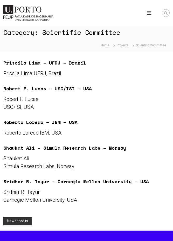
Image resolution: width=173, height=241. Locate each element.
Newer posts (17, 221)
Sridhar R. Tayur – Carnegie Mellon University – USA (76, 181)
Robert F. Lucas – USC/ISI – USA (47, 88)
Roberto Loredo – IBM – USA (40, 122)
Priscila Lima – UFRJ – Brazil (44, 62)
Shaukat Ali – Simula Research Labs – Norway (64, 147)
